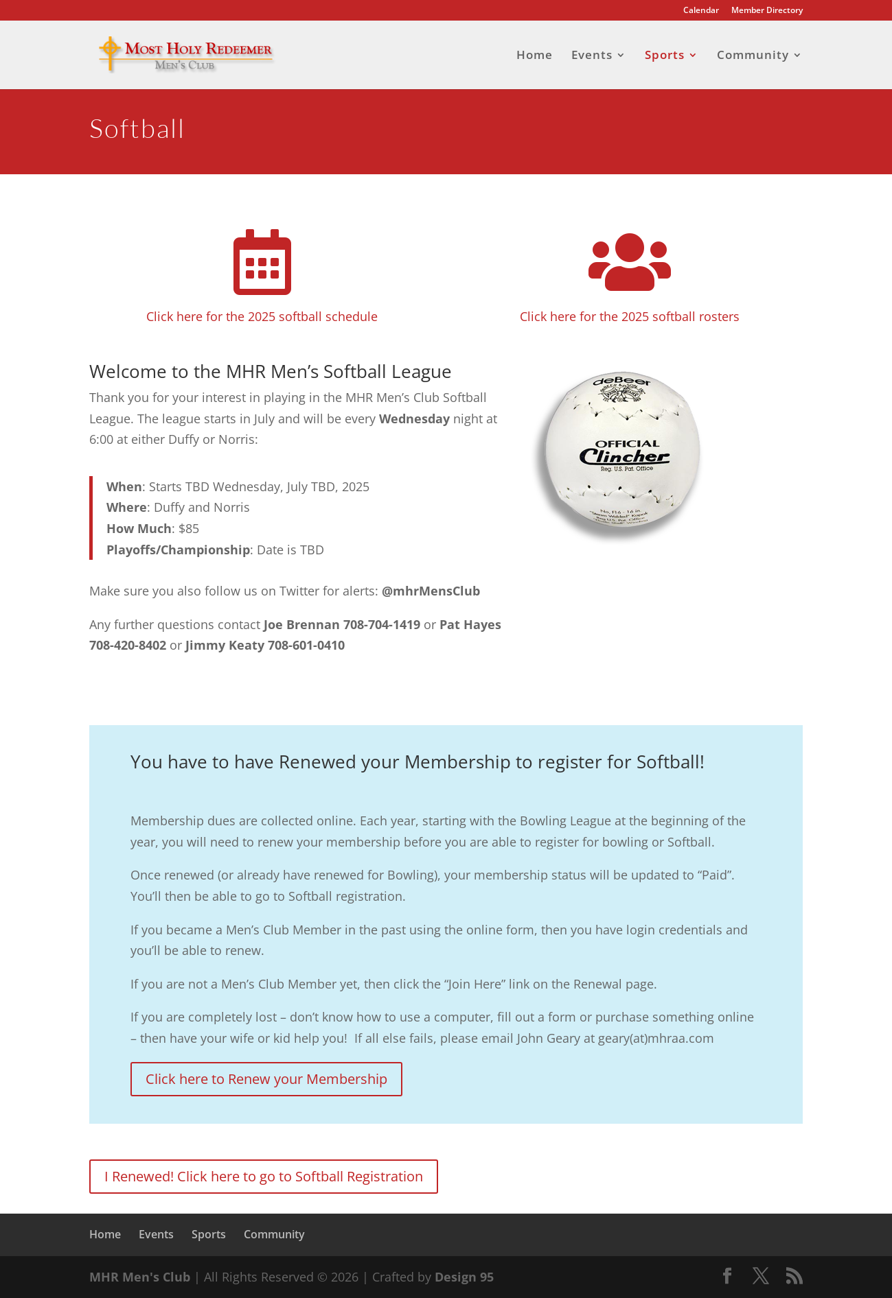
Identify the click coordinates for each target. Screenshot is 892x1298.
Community (753, 56)
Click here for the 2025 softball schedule (262, 316)
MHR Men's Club (139, 1276)
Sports (665, 56)
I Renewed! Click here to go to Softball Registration (263, 1176)
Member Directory (767, 11)
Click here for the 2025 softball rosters (630, 316)
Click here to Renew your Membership (266, 1079)
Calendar (701, 11)
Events (592, 56)
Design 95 (464, 1276)
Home (534, 56)
